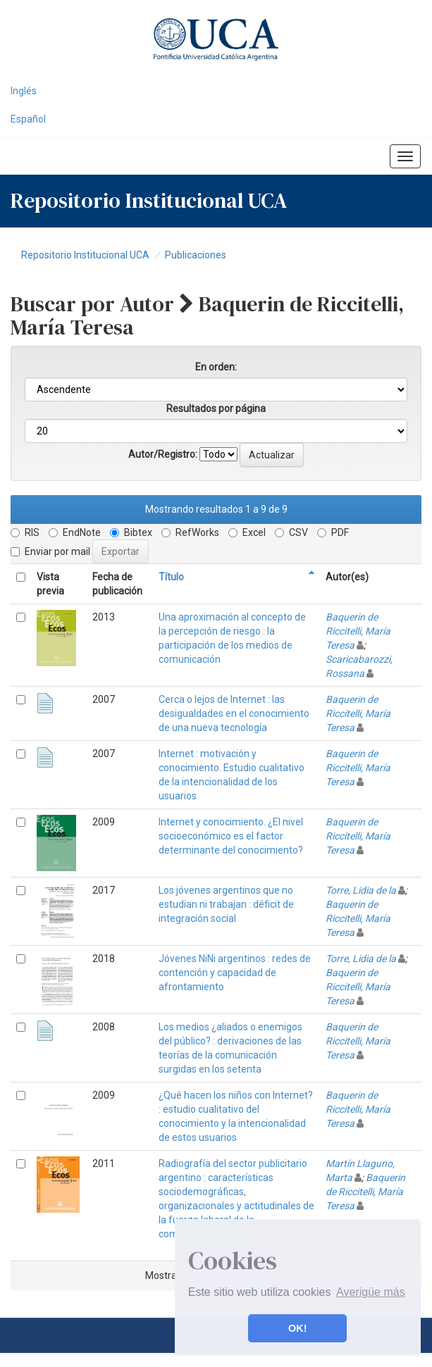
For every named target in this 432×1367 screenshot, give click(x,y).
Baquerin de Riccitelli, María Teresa (358, 631)
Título (171, 576)
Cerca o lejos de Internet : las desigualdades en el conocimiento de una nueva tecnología (234, 713)
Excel (247, 532)
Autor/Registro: (162, 454)
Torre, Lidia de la (361, 890)
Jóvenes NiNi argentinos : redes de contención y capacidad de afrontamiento (235, 972)
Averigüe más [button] (370, 1292)
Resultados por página (216, 408)
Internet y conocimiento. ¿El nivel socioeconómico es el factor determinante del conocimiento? (231, 836)
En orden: (216, 367)
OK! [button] (297, 1328)
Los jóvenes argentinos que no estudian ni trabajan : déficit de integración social (226, 904)
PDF (333, 532)
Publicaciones (195, 255)
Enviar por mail (50, 551)
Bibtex (131, 532)
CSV (291, 532)
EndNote (75, 532)
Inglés (24, 90)
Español (28, 119)
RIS (25, 532)
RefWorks (190, 532)
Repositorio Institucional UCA (85, 255)
